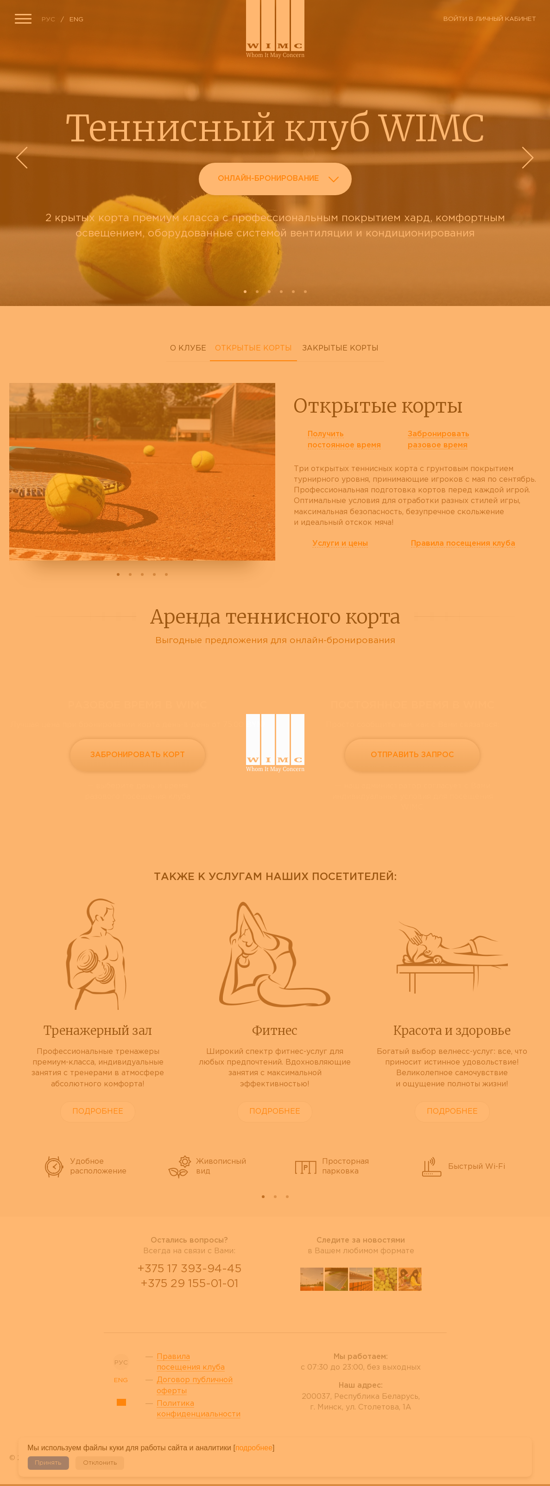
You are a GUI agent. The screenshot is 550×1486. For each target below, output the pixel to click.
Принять (48, 1463)
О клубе (188, 348)
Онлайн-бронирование (281, 181)
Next (527, 157)
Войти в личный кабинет (489, 19)
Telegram (211, 1308)
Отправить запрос (412, 755)
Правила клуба (463, 543)
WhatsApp (189, 1308)
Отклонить (100, 1463)
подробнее (253, 1448)
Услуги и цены (340, 543)
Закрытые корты (340, 348)
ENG (76, 19)
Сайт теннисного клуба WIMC (275, 29)
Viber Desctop (167, 1308)
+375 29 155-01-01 (189, 1284)
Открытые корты (253, 348)
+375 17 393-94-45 (189, 1269)
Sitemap (121, 1402)
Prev (23, 157)
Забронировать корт (137, 755)
